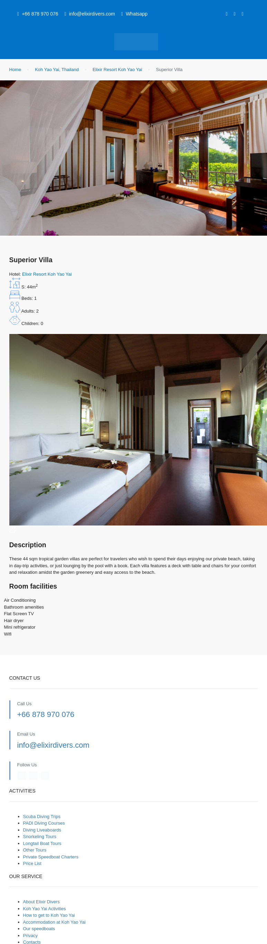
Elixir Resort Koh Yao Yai (117, 69)
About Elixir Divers (41, 901)
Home (15, 69)
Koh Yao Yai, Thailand (57, 69)
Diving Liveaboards (42, 830)
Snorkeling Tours (40, 836)
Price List (32, 863)
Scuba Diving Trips (41, 816)
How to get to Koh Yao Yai (49, 915)
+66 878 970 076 (46, 714)
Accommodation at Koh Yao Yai (54, 922)
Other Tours (35, 850)
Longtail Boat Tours (42, 843)
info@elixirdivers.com (53, 745)
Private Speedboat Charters (50, 856)
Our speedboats (39, 928)
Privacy (30, 935)
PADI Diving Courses (44, 823)
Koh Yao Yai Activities (44, 908)
